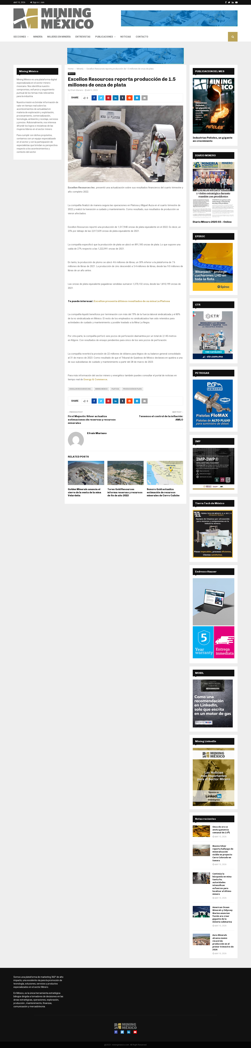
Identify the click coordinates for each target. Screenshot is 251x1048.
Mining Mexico (101, 389)
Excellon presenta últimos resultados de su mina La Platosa (132, 301)
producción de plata (132, 389)
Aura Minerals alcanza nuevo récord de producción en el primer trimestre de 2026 (223, 942)
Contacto (142, 36)
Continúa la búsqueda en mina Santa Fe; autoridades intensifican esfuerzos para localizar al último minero (221, 884)
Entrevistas (82, 36)
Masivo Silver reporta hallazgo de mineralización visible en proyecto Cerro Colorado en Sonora (222, 853)
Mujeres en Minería (59, 36)
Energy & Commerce (95, 379)
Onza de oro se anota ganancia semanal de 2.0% (221, 829)
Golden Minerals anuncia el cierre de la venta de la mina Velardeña (84, 492)
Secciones (19, 36)
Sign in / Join (37, 2)
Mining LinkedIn (205, 741)
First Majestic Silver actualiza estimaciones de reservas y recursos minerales (92, 420)
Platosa (115, 389)
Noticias (125, 36)
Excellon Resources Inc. (80, 389)
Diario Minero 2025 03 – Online (212, 221)
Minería (37, 36)
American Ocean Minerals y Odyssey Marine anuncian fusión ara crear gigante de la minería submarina (222, 914)
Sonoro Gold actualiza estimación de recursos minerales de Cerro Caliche (163, 492)
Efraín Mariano (76, 90)
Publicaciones (104, 36)
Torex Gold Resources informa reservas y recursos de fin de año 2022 (124, 492)
